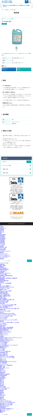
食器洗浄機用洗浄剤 (4, 280)
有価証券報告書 (3, 375)
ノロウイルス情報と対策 (5, 351)
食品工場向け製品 (4, 293)
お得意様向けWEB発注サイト (7, 408)
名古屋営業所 (3, 238)
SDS (23, 69)
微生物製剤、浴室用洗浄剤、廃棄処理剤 (8, 278)
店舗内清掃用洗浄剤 (4, 269)
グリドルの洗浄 (3, 318)
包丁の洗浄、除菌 (4, 302)
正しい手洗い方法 (4, 353)
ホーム (3, 9)
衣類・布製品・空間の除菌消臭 (6, 327)
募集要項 (2, 392)
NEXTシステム (3, 360)
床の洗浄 (2, 312)
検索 (29, 161)
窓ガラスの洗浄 (3, 324)
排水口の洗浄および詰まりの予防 (7, 313)
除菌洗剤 (2, 266)
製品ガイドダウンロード (5, 332)
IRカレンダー (3, 370)
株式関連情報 (3, 377)
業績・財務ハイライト (4, 367)
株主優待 (2, 369)
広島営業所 (2, 240)
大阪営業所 (2, 239)
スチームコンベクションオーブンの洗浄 (8, 319)
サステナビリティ (4, 253)
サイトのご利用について (5, 256)
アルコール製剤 (3, 274)
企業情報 (2, 227)
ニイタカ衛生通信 (4, 342)
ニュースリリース (4, 257)
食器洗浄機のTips (3, 355)
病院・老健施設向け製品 (5, 295)
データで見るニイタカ (4, 387)
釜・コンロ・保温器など (5, 285)
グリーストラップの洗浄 (5, 310)
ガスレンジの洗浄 (4, 317)
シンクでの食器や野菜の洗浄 (6, 305)
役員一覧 (2, 230)
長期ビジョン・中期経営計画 (6, 365)
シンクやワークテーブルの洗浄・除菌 (8, 304)
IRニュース (2, 384)
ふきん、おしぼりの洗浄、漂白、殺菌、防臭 (9, 308)
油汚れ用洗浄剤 (3, 268)
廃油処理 (2, 321)
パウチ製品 (2, 348)
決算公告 (2, 382)
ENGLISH (2, 411)
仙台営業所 (2, 237)
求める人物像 (3, 386)
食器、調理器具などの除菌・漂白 (7, 299)
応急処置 (2, 336)
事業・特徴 (2, 366)
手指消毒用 (2, 271)
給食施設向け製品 (4, 292)
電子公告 (2, 381)
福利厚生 (2, 390)
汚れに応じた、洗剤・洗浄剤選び (7, 356)
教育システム (3, 395)
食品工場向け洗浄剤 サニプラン (7, 286)
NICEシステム (3, 358)
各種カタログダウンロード (5, 331)
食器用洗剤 (2, 264)
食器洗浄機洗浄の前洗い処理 (6, 328)
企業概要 (2, 229)
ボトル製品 (2, 350)
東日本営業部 (3, 234)
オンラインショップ (26, 1)
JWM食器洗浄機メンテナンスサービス (8, 361)
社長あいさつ (3, 228)
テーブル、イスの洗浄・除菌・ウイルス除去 (9, 322)
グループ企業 (3, 248)
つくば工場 (2, 244)
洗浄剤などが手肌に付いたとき (6, 340)
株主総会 (2, 379)
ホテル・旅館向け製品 (4, 294)
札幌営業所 (2, 235)
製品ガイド (8, 69)
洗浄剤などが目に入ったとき (6, 338)
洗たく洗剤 (2, 276)
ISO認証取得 (2, 249)
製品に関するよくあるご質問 (6, 403)
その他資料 (2, 376)
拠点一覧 (2, 232)
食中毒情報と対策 (4, 352)
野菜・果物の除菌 (4, 307)
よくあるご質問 (3, 343)
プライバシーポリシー (4, 254)
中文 (1, 412)
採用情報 (2, 385)
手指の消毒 (2, 303)
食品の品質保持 (3, 298)
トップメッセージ (4, 363)
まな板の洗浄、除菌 (4, 300)
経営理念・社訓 (3, 247)
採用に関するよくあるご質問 (6, 404)
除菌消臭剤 (2, 279)
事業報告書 (2, 372)
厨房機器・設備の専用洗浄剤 (6, 275)
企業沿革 (2, 245)
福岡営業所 (2, 242)
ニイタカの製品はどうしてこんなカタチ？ (9, 345)
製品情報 (6, 9)
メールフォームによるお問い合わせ (7, 402)
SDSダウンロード (4, 333)
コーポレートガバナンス (5, 251)
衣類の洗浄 (2, 326)
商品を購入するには (4, 346)
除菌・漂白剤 (3, 265)
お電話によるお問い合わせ (5, 401)
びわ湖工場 (2, 243)
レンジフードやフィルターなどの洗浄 (8, 314)
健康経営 (2, 252)
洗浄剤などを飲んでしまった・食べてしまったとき (11, 337)
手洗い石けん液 (3, 270)
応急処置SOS (3, 407)
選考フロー (2, 393)
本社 (1, 233)
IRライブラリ (3, 371)
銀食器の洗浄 (3, 309)
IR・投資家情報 (3, 362)
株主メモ (2, 380)
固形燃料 (2, 281)
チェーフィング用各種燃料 (5, 283)
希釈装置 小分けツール (5, 273)
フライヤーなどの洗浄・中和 (6, 316)
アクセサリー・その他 (4, 288)
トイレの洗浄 (3, 323)
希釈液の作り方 (3, 347)
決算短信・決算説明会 (4, 374)
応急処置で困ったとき (4, 341)
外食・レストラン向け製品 (5, 290)
